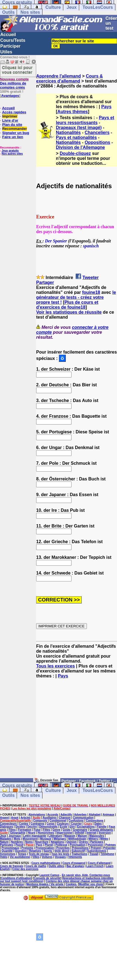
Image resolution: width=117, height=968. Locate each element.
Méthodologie (77, 838)
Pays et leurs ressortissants (85, 120)
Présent (96, 847)
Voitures (47, 856)
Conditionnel (58, 820)
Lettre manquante (34, 835)
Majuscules (96, 835)
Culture (53, 7)
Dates (98, 823)
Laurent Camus (49, 875)
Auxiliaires (50, 817)
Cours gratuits (17, 785)
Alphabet (95, 814)
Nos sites (30, 12)
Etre (72, 826)
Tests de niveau (38, 853)
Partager (45, 282)
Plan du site (12, 124)
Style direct (62, 850)
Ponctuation (77, 844)
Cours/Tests (12, 40)
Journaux (14, 835)
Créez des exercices (25, 869)
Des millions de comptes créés (14, 83)
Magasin (69, 835)
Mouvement (30, 838)
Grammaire (80, 829)
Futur (37, 829)
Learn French (95, 866)
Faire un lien (12, 137)
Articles (26, 817)
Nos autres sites (12, 153)
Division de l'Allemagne (80, 147)
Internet (91, 832)
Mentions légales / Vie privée (45, 884)
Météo (104, 838)
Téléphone (107, 853)
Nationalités (68, 132)
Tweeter (90, 277)
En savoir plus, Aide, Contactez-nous (86, 875)
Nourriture (41, 841)
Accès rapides (14, 112)
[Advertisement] (76, 730)
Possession (95, 844)
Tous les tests (60, 853)
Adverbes (80, 814)
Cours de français (11, 866)
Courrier (76, 823)
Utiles (6, 52)
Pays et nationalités (76, 137)
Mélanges (59, 838)
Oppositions (97, 142)
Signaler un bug (15, 133)
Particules (6, 844)
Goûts (67, 829)
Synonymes (7, 853)
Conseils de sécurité (47, 878)
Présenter (109, 847)
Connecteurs (8, 823)
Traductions (79, 853)
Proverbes (63, 847)
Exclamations (86, 826)
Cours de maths (35, 866)
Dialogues (6, 826)
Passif (19, 844)
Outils (8, 12)
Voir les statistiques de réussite (69, 312)
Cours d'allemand (99, 863)
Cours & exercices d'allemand (69, 78)
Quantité (7, 850)
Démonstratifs (48, 826)
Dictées (20, 826)
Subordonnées (96, 850)
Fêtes (46, 829)
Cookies (71, 884)
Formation (25, 829)
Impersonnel (64, 832)
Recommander (14, 129)
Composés (40, 820)
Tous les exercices (55, 666)
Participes (96, 841)
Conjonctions (94, 820)
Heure (31, 832)
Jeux (71, 7)
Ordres (83, 841)
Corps (51, 823)
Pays (106, 106)
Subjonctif (78, 850)
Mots (17, 838)
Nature (4, 841)
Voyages (60, 856)
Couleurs (63, 823)
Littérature (55, 835)
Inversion (105, 832)
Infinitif (79, 832)
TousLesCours (97, 7)
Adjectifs (66, 814)
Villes (35, 856)
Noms (29, 841)
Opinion (71, 841)
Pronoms (27, 847)
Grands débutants (101, 829)
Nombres (17, 841)
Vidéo (3, 856)
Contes (23, 823)
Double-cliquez (75, 153)
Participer (10, 46)
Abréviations (36, 814)
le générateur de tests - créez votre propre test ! (76, 297)
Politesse (61, 844)
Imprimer (10, 116)
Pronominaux (10, 847)
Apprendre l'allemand (58, 76)
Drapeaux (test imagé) (79, 127)
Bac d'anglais (75, 866)
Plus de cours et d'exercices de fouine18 (67, 305)
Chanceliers (97, 132)
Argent (4, 817)
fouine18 (91, 292)
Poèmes (110, 844)
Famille (101, 826)
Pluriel (49, 844)
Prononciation (45, 847)
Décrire (32, 826)
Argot (14, 817)
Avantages (10, 96)
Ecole (63, 826)
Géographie (17, 832)
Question (21, 850)
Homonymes (46, 832)
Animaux (108, 814)
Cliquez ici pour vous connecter (17, 69)
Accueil (8, 34)
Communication (83, 817)
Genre (56, 829)
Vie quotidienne (20, 856)
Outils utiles (56, 866)
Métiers (93, 838)
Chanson (65, 817)
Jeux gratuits (10, 150)
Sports (47, 850)
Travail (93, 853)
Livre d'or (10, 120)
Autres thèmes (72, 111)
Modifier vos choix (91, 884)
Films (12, 829)
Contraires (37, 823)
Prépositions (80, 847)
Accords (52, 814)
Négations (57, 841)
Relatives (35, 850)
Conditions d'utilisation (16, 878)
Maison (82, 835)
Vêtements (75, 856)
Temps (22, 853)
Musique (45, 838)
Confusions (76, 820)
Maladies (6, 838)
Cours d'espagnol (73, 863)
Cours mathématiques (45, 863)
